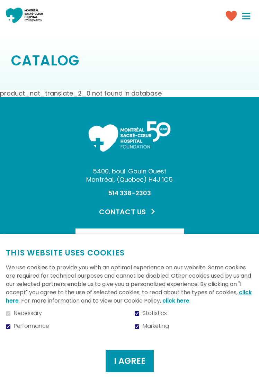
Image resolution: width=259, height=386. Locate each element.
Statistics (155, 313)
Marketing (156, 326)
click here (175, 301)
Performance (31, 326)
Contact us (122, 212)
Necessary (28, 313)
